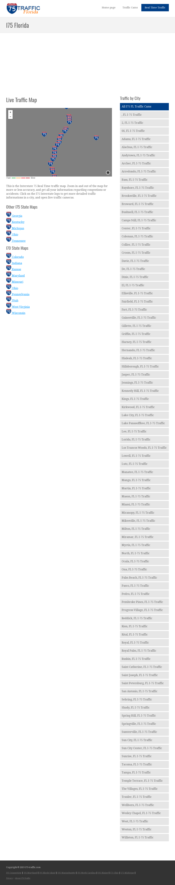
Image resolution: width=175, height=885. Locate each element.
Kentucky (15, 222)
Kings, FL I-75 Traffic (135, 399)
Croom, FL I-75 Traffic (136, 252)
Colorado (15, 257)
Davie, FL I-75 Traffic (135, 261)
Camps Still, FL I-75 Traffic (139, 220)
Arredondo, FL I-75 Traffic (139, 171)
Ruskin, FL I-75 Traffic (136, 658)
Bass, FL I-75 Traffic (134, 179)
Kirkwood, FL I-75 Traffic (138, 407)
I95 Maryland (30, 873)
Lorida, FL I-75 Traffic (136, 439)
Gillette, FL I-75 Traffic (136, 326)
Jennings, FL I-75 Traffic (137, 382)
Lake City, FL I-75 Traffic (138, 415)
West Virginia (18, 306)
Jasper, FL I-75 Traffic (136, 374)
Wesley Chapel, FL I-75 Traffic (141, 813)
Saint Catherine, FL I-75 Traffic (142, 667)
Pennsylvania (17, 294)
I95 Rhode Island (47, 873)
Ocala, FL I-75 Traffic (135, 561)
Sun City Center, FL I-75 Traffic (142, 748)
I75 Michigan (127, 873)
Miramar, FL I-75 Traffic (137, 537)
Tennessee (16, 241)
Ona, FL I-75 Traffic (134, 569)
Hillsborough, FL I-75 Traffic (140, 366)
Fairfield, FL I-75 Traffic (137, 301)
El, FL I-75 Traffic (133, 285)
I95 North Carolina (86, 873)
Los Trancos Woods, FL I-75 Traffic (144, 447)
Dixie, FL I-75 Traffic (135, 277)
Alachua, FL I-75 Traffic (137, 147)
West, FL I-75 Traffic (135, 821)
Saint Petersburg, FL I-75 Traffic (143, 683)
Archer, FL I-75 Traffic (136, 163)
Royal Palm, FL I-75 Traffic (139, 650)
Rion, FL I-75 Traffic (134, 626)
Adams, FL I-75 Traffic (136, 139)
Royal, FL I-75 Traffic (135, 642)
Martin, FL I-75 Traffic (136, 488)
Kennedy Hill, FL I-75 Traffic (140, 390)
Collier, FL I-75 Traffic (136, 244)
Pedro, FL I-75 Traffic (136, 594)
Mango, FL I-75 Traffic (136, 480)
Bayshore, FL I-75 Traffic (138, 187)
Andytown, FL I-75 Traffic (138, 155)
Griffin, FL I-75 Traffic (136, 334)
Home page (109, 7)
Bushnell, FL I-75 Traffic (137, 212)
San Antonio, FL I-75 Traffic (139, 691)
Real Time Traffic (155, 7)
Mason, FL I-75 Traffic (136, 496)
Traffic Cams (130, 7)
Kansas (13, 269)
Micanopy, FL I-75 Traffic (138, 512)
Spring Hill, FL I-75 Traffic (139, 715)
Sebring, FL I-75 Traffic (137, 699)
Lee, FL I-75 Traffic (134, 431)
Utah (12, 300)
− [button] (10, 116)
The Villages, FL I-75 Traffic (140, 788)
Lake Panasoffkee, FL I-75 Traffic (143, 423)
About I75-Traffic (22, 878)
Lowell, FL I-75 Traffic (136, 455)
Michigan (15, 228)
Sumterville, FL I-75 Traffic (139, 732)
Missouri (14, 281)
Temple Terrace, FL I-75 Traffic (142, 780)
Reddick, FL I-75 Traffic (137, 618)
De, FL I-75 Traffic (133, 269)
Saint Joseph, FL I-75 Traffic (140, 675)
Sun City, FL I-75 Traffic (137, 740)
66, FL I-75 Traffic (133, 130)
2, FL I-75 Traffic (132, 122)
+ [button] (10, 112)
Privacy (9, 878)
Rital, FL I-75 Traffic (135, 634)
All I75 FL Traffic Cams (136, 106)
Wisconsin (15, 313)
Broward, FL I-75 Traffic (137, 204)
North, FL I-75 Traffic (136, 553)
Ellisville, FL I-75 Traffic (137, 293)
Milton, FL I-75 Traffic (136, 528)
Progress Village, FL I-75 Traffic (142, 610)
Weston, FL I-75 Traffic (136, 829)
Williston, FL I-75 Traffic (137, 837)
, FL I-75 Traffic (132, 114)
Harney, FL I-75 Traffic (136, 342)
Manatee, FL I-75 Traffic (137, 472)
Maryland (15, 275)
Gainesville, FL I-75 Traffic (139, 317)
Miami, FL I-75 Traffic (136, 504)
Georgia (14, 215)
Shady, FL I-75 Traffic (136, 707)
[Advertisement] (87, 61)
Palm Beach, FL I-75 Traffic (139, 577)
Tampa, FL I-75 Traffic (136, 772)
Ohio (12, 234)
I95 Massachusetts (66, 873)
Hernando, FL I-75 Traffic (138, 350)
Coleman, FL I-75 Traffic (137, 236)
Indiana (14, 263)
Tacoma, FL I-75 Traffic (137, 764)
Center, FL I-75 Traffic (136, 228)
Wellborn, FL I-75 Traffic (138, 805)
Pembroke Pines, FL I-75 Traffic (142, 602)
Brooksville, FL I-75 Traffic (139, 195)
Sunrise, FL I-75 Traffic (137, 756)
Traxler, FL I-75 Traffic (137, 796)
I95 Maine (103, 873)
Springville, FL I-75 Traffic (139, 723)
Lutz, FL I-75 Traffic (134, 463)
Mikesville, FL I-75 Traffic (138, 520)
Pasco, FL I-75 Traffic (135, 585)
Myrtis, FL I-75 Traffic (136, 545)
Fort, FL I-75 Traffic (134, 309)
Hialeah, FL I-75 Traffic (137, 358)
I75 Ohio (114, 873)
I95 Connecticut (13, 873)
